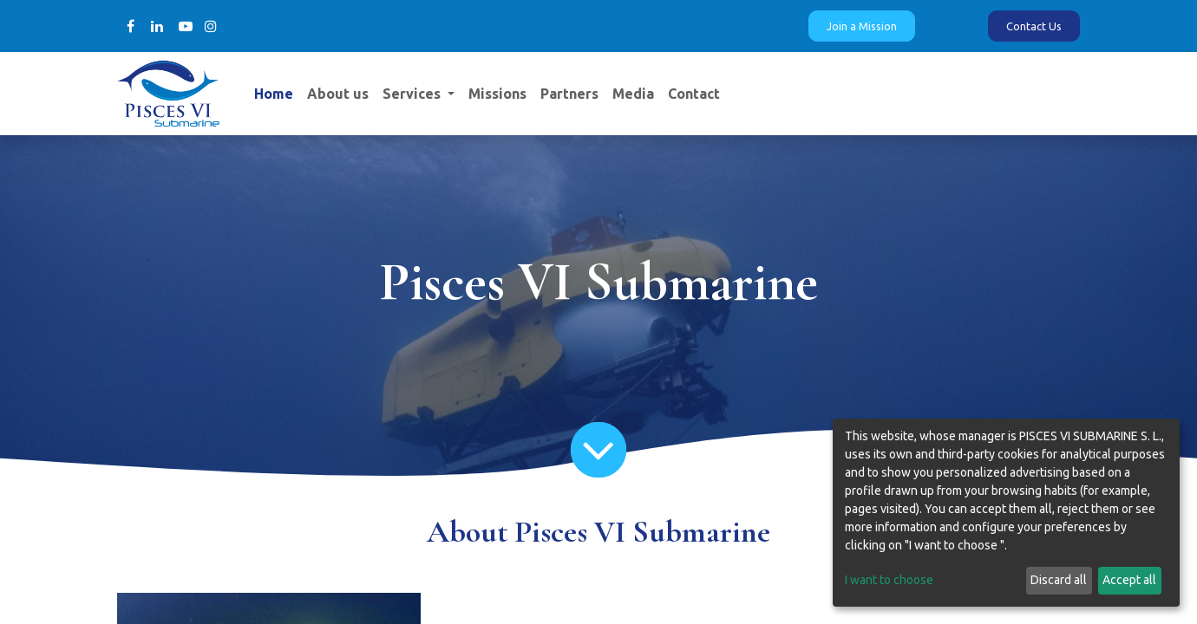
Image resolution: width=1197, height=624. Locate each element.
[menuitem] (273, 93)
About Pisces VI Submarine (598, 531)
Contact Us (1034, 26)
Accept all (1129, 580)
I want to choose (889, 580)
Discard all (1058, 580)
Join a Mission (862, 26)
